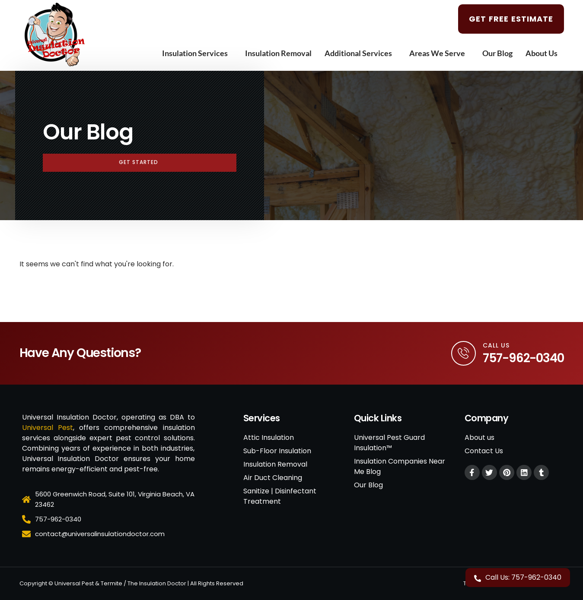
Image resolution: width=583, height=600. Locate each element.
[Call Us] (463, 353)
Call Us (496, 345)
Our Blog (497, 53)
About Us (544, 53)
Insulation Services (197, 53)
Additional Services (360, 53)
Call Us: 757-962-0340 (523, 577)
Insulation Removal (278, 53)
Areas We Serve (439, 53)
